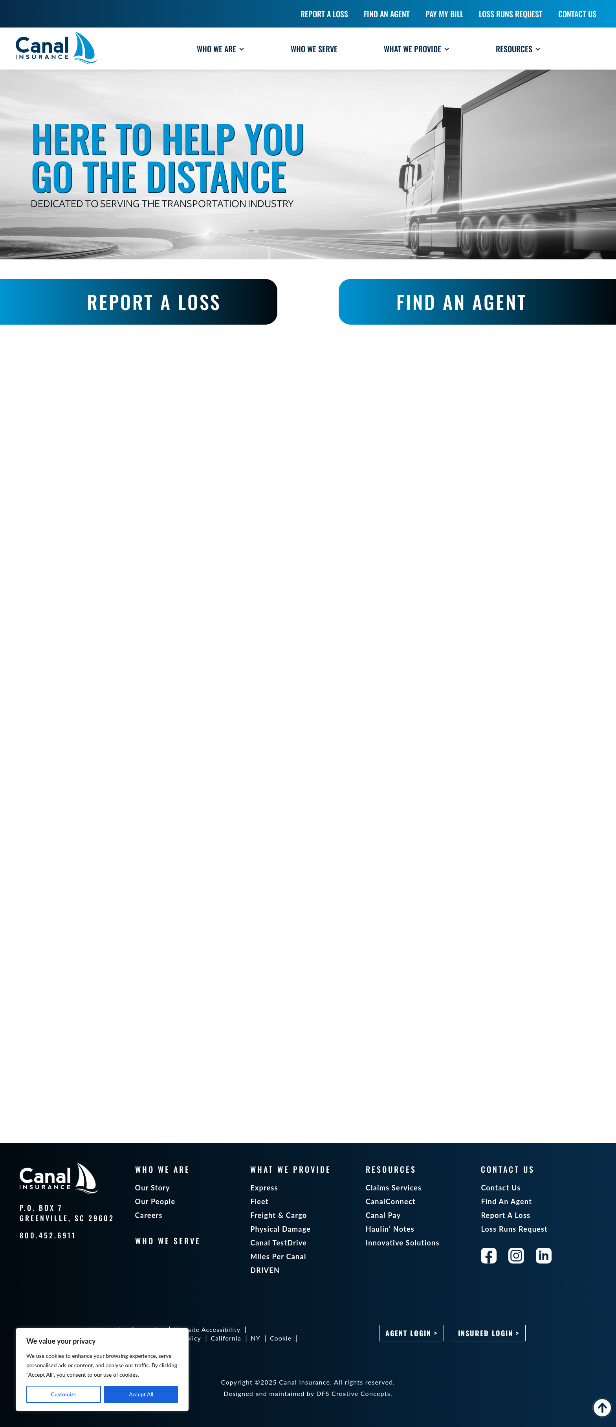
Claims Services (394, 1187)
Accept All (141, 1394)
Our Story (152, 1187)
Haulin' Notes (390, 1229)
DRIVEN (265, 1270)
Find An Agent (506, 1201)
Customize (64, 1394)
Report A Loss (505, 1215)
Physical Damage (280, 1229)
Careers (149, 1215)
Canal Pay (383, 1215)
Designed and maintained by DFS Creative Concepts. (308, 1393)
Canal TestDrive (278, 1242)
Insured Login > (488, 1333)
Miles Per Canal (278, 1256)
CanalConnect (391, 1201)
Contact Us (501, 1187)
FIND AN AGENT (461, 302)
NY (255, 1338)
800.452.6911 (48, 1235)
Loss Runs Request (514, 1229)
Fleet (259, 1201)
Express (264, 1187)
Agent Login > (411, 1333)
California (226, 1338)
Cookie (281, 1338)
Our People (155, 1201)
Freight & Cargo (278, 1215)
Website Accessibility (207, 1329)
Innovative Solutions (403, 1242)
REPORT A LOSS (154, 302)
